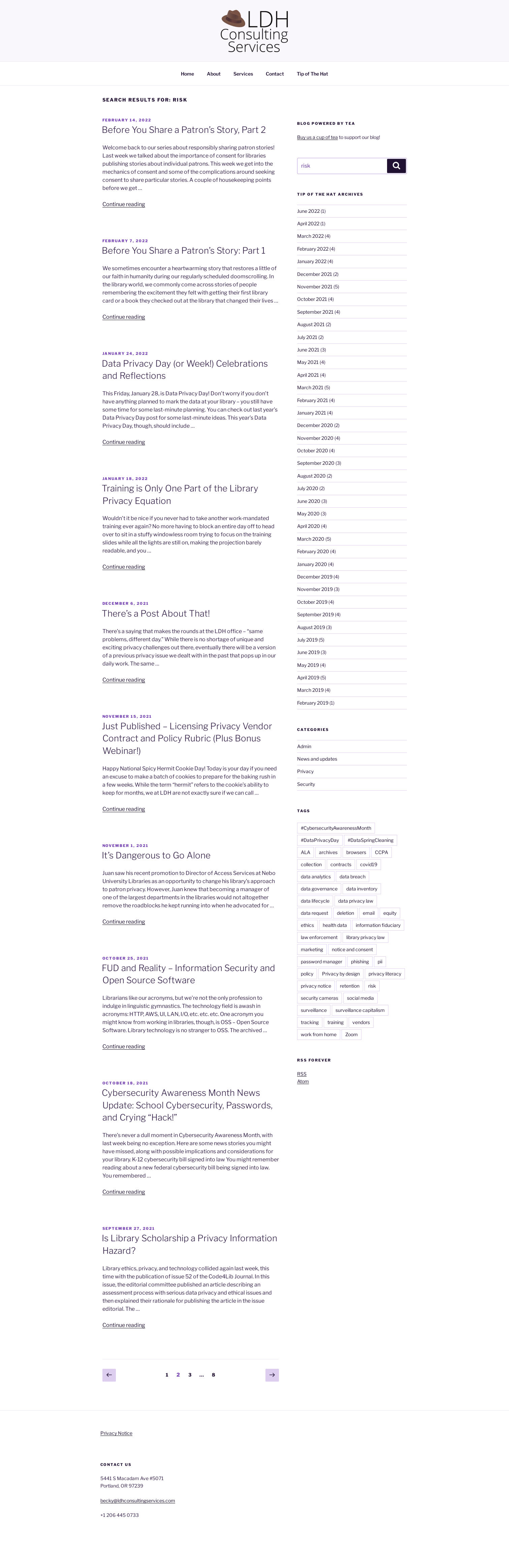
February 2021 (312, 400)
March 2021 (310, 387)
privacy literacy (385, 973)
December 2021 (314, 274)
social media (360, 998)
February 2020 (313, 551)
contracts (340, 864)
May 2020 (308, 513)
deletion (345, 913)
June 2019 (308, 652)
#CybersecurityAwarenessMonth (336, 828)
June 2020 (308, 501)
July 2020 (307, 488)
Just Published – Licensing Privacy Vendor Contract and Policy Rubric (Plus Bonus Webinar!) (187, 738)
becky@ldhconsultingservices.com (137, 1500)
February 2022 (312, 249)
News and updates (317, 759)
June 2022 (308, 211)
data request (314, 913)
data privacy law (355, 901)
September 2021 (315, 312)
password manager (321, 961)
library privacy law (365, 937)
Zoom (351, 1034)
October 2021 (312, 299)
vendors (361, 1022)
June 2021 (308, 349)
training (335, 1022)
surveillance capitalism (360, 1010)
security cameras (319, 998)
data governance (319, 888)
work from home (319, 1034)
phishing (360, 961)
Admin (304, 746)
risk (372, 986)
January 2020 (312, 564)
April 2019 (308, 677)
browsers (356, 852)
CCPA (381, 852)
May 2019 (308, 665)
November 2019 (315, 589)
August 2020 (311, 476)
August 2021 (311, 324)
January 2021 (311, 413)
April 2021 (308, 375)
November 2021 (314, 286)
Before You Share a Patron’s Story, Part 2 (184, 129)
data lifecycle (315, 901)
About (214, 74)
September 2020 (316, 463)
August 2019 (311, 627)
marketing (312, 949)
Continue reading (123, 204)
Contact (275, 74)
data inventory (361, 888)
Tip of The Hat (312, 74)
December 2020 (315, 425)
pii (380, 961)
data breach (352, 876)
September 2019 (315, 614)
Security (306, 784)
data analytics (316, 876)
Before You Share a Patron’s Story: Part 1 (183, 250)
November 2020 (315, 438)
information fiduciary (378, 925)
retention (349, 986)
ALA (305, 852)
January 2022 (311, 261)
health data (335, 925)
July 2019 (307, 640)
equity (389, 913)
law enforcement (319, 937)
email (369, 913)
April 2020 (308, 526)
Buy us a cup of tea (317, 137)
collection (311, 864)
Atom (303, 1081)
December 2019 (314, 576)
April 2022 (308, 223)
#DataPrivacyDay (320, 840)
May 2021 (308, 362)
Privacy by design (341, 973)
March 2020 (310, 539)
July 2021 (307, 337)
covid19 (368, 864)
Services (243, 74)
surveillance (314, 1010)
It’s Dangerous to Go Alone (156, 855)
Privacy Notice (116, 1433)
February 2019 (312, 703)
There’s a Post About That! (156, 613)
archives (328, 852)
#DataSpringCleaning (370, 840)
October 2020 (312, 450)
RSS (302, 1074)
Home (187, 74)
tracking (310, 1022)
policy (307, 973)
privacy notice (316, 986)
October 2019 (312, 602)
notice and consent (352, 949)
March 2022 (310, 236)
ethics (307, 925)
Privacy (305, 771)
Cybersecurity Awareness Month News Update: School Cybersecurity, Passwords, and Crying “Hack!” (187, 1105)
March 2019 (310, 690)
